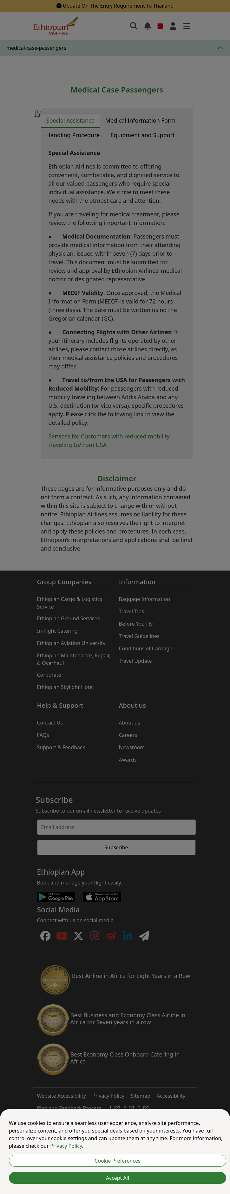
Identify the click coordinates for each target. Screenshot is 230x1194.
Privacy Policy (66, 1145)
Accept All (117, 1177)
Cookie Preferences (117, 1160)
